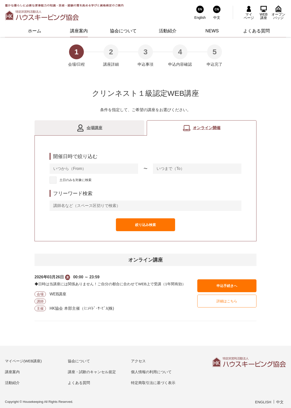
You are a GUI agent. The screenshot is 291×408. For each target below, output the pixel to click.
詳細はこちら (227, 301)
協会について (79, 361)
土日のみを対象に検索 (75, 180)
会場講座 (94, 128)
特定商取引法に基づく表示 (153, 383)
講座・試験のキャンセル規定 (92, 372)
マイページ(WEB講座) (23, 361)
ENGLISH (263, 402)
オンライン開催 (206, 128)
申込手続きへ (227, 286)
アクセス (138, 361)
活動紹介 (12, 383)
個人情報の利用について (151, 372)
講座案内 (12, 372)
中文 (280, 402)
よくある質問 (79, 383)
